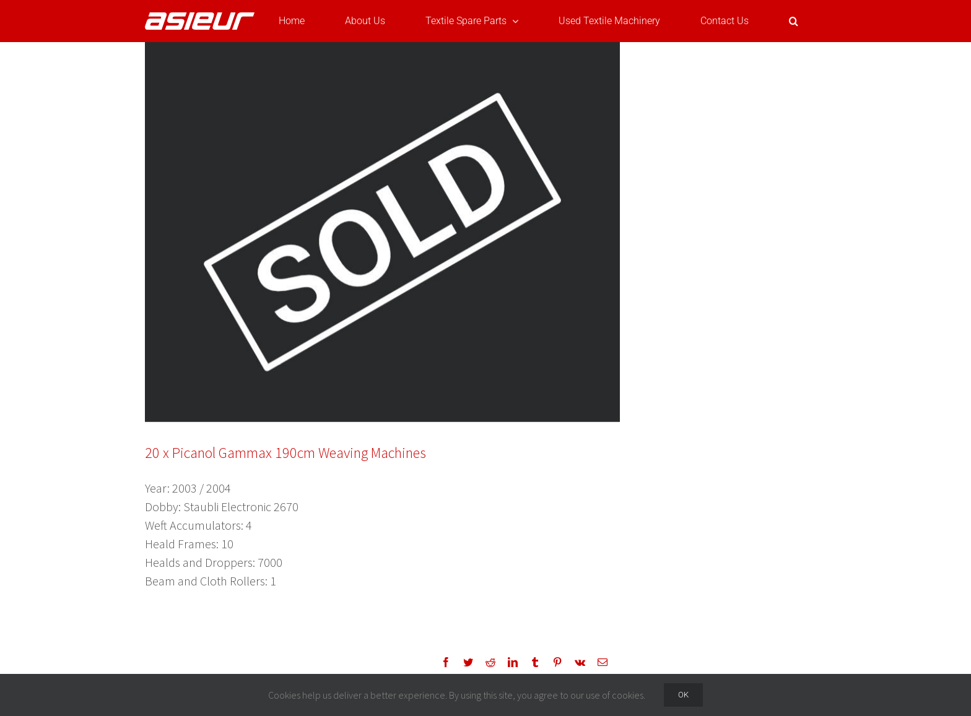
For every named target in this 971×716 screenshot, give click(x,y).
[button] (794, 21)
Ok (683, 694)
